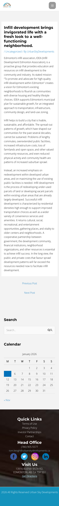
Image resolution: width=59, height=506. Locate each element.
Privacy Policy (29, 428)
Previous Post (29, 283)
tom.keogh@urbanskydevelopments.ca (29, 450)
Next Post (29, 292)
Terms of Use (29, 423)
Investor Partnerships (29, 432)
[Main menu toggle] (52, 5)
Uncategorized (13, 51)
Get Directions (29, 476)
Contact (29, 436)
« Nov (7, 400)
